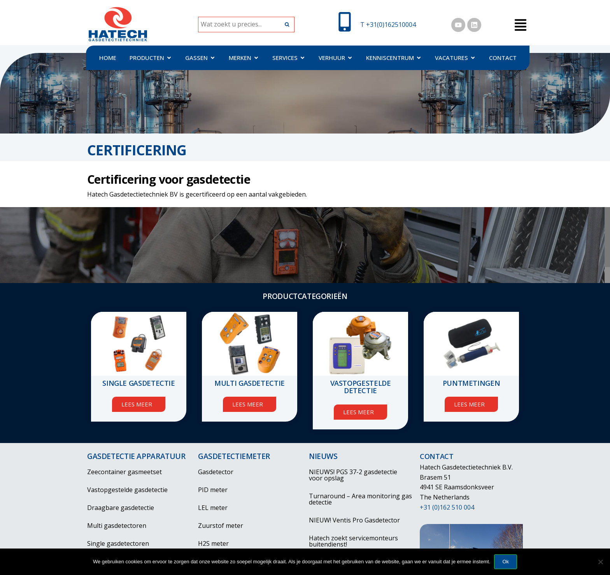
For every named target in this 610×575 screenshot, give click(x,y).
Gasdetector (215, 472)
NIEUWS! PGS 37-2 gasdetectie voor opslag (353, 475)
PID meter (213, 489)
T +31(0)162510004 (388, 24)
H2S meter (213, 543)
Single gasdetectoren (118, 543)
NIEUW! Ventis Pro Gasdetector (354, 520)
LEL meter (213, 507)
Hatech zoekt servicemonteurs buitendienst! (353, 541)
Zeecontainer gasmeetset (124, 472)
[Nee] (600, 562)
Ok (505, 561)
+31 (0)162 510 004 (447, 507)
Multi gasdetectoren (116, 525)
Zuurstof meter (220, 525)
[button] (520, 26)
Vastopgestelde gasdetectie (127, 489)
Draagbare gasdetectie (120, 507)
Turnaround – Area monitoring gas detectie (360, 499)
